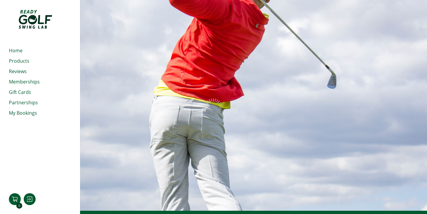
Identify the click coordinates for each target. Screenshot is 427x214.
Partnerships (23, 102)
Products (19, 61)
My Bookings (23, 113)
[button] (15, 199)
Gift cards (20, 92)
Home (16, 50)
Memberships (24, 81)
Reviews (18, 71)
